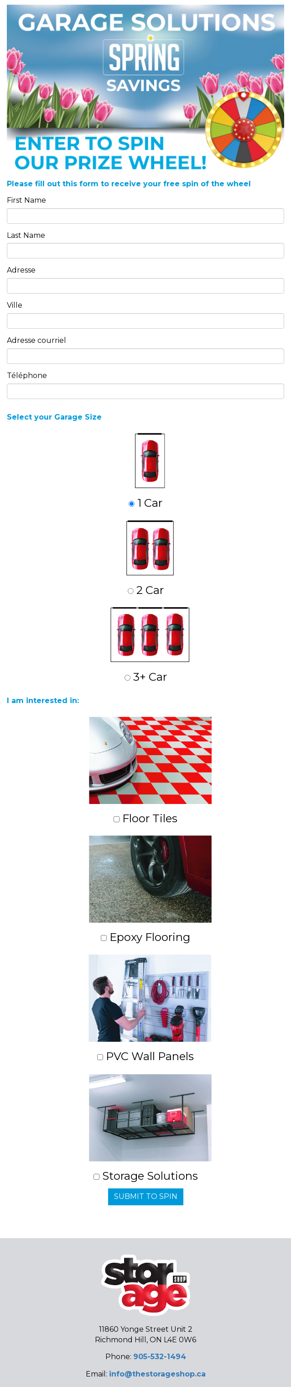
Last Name (26, 235)
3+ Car (150, 645)
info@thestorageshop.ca (157, 1374)
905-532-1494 (159, 1356)
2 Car (150, 558)
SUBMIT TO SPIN (145, 1196)
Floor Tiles (150, 771)
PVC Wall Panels (150, 1008)
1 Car (147, 471)
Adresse (21, 270)
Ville (14, 305)
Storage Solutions (150, 1128)
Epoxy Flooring (150, 889)
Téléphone (27, 375)
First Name (26, 200)
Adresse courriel (36, 340)
